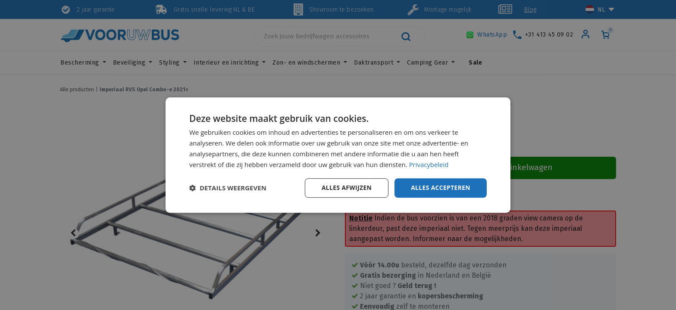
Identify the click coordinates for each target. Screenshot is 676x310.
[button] (227, 188)
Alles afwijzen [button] (345, 187)
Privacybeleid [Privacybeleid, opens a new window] (429, 164)
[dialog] (338, 155)
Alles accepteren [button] (440, 187)
